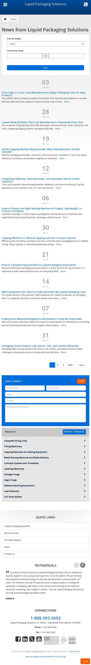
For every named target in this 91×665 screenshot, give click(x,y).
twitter (32, 639)
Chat (85, 661)
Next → (71, 365)
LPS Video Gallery (45, 496)
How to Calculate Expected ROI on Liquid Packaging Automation (39, 265)
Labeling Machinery (45, 468)
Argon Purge (45, 480)
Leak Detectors (45, 491)
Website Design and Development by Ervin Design (45, 656)
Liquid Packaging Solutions (45, 4)
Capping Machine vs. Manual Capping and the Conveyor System (39, 238)
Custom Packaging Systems (17, 526)
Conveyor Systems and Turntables (45, 463)
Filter (45, 67)
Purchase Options (12, 540)
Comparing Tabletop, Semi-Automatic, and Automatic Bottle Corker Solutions (41, 180)
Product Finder (74, 431)
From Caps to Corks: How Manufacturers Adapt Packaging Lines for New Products (43, 94)
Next (82, 565)
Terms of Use (74, 651)
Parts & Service (11, 533)
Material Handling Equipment (45, 485)
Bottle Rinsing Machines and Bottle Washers (45, 457)
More (66, 101)
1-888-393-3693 (86, 4)
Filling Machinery (45, 446)
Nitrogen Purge (45, 474)
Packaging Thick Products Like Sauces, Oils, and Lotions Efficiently (40, 345)
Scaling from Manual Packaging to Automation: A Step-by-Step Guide (42, 318)
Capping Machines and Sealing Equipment (45, 452)
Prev (76, 565)
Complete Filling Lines (45, 440)
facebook (18, 639)
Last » (82, 365)
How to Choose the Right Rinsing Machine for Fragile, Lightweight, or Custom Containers (42, 210)
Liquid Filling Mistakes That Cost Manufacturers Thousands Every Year (42, 122)
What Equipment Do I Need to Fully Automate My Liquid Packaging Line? (44, 291)
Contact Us (9, 554)
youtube (39, 639)
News (7, 547)
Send (81, 381)
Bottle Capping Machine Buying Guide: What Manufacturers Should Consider (41, 150)
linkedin (25, 639)
